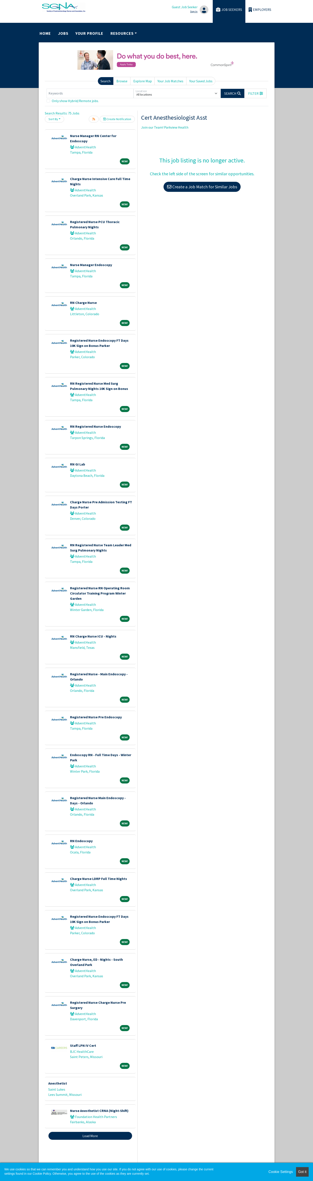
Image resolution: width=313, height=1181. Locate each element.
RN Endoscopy (81, 841)
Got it (302, 1172)
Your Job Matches (170, 81)
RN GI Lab (77, 464)
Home (45, 33)
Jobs (63, 33)
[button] (255, 93)
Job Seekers (229, 9)
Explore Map (142, 81)
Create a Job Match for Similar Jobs (202, 186)
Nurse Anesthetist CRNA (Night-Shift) (99, 1110)
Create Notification (117, 119)
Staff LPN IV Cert (83, 1045)
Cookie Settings (280, 1172)
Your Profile (89, 33)
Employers (260, 9)
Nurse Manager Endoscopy (91, 265)
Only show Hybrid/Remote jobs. (75, 101)
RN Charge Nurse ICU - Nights (93, 636)
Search (105, 81)
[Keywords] (90, 93)
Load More (90, 1136)
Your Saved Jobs (201, 81)
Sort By (53, 119)
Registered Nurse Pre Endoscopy (96, 717)
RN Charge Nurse (83, 302)
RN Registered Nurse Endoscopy (95, 426)
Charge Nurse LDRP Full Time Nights (98, 878)
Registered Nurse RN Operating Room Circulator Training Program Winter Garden (100, 593)
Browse (121, 81)
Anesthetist (57, 1083)
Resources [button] (122, 33)
